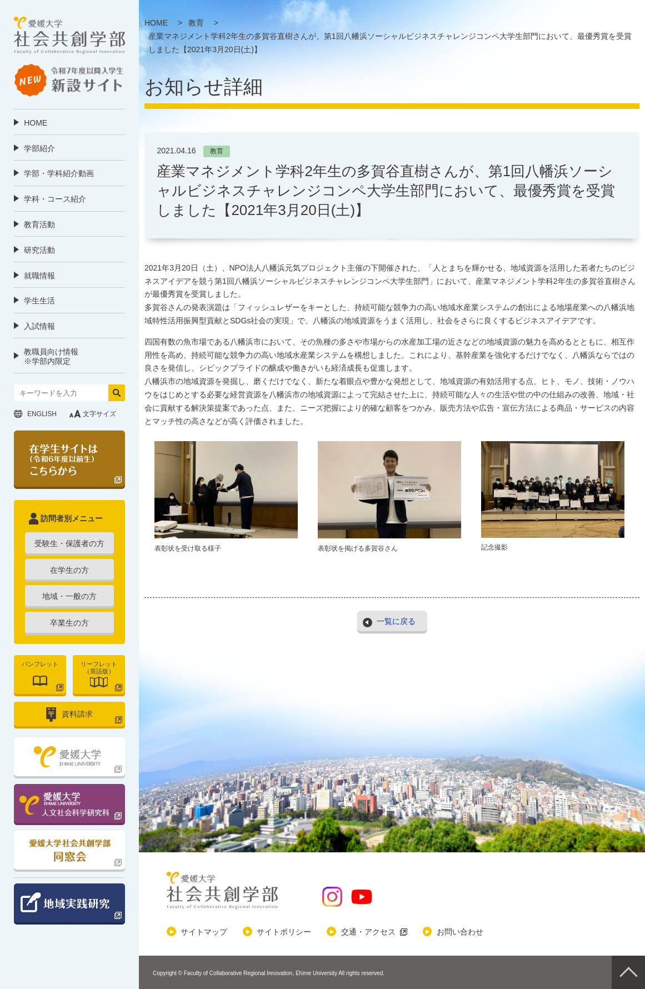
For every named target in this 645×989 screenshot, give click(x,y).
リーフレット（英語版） (99, 668)
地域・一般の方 (69, 596)
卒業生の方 (69, 622)
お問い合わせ (460, 931)
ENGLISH (42, 414)
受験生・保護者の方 (69, 543)
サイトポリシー (284, 931)
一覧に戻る (396, 620)
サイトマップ (204, 931)
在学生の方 (69, 570)
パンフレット (40, 664)
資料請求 (77, 714)
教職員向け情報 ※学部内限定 (51, 356)
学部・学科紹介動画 (59, 173)
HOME (35, 122)
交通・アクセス (368, 931)
